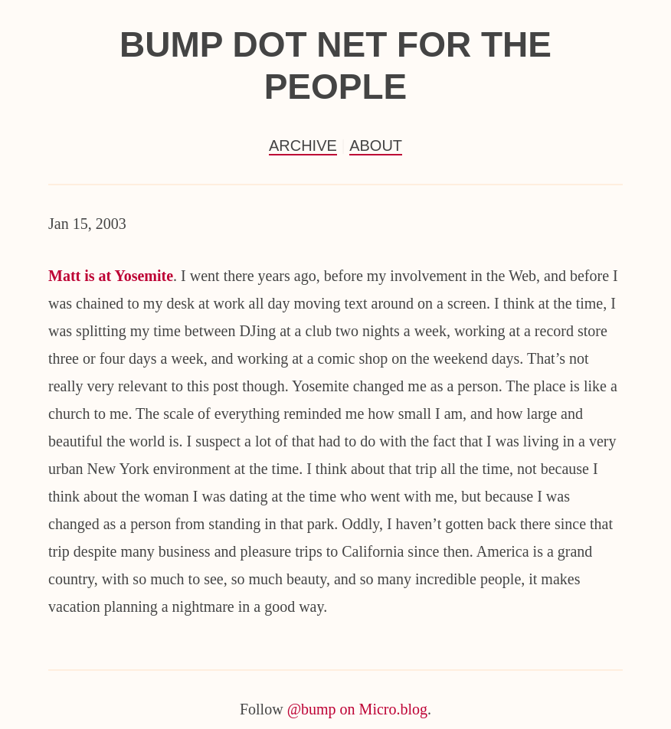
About (375, 145)
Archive (303, 145)
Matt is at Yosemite (110, 275)
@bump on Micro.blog (357, 709)
